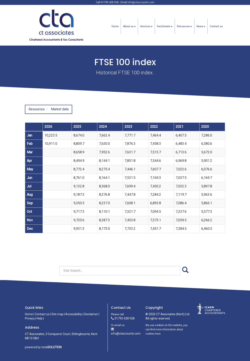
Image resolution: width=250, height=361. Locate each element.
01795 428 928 (123, 318)
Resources (184, 26)
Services (146, 26)
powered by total (43, 347)
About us (129, 26)
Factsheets (164, 26)
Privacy (30, 318)
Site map (57, 314)
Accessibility (73, 314)
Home (115, 26)
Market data (60, 109)
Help (40, 318)
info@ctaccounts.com (141, 2)
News (201, 26)
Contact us (216, 26)
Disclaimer (91, 314)
